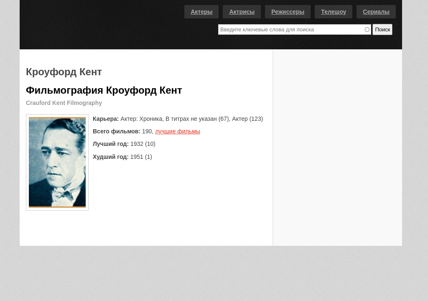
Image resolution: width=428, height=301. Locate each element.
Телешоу (333, 11)
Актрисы (242, 11)
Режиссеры (287, 11)
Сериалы (376, 11)
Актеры (201, 11)
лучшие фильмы (177, 131)
